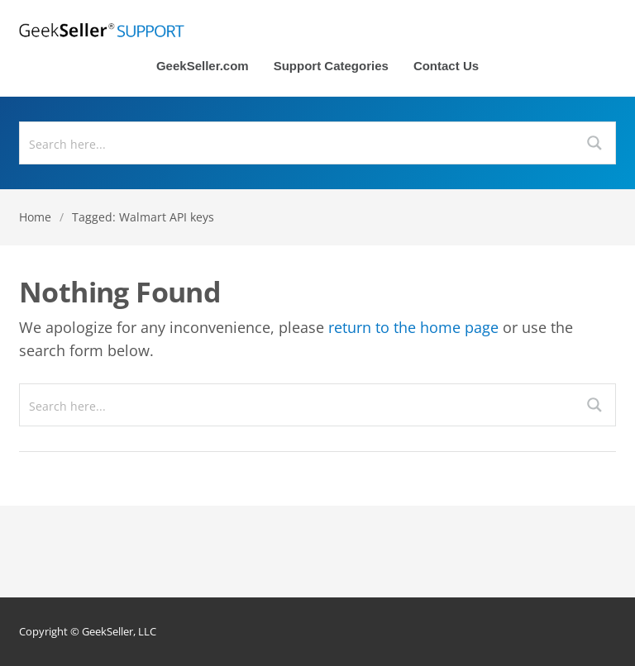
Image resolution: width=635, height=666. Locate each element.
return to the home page (413, 327)
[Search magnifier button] (594, 143)
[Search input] (297, 142)
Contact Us (446, 66)
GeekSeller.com (202, 66)
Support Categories (331, 66)
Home (35, 217)
